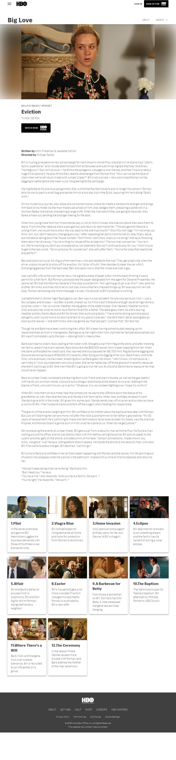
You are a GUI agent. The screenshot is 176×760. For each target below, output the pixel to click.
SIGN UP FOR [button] (153, 4)
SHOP (88, 736)
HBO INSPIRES (119, 736)
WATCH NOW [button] (36, 128)
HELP (78, 736)
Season (160, 20)
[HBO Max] (88, 704)
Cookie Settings (112, 744)
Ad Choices (95, 744)
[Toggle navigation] (11, 3)
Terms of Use (80, 744)
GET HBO (65, 736)
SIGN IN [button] (139, 4)
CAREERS (101, 736)
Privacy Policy (62, 744)
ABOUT (52, 736)
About (146, 20)
